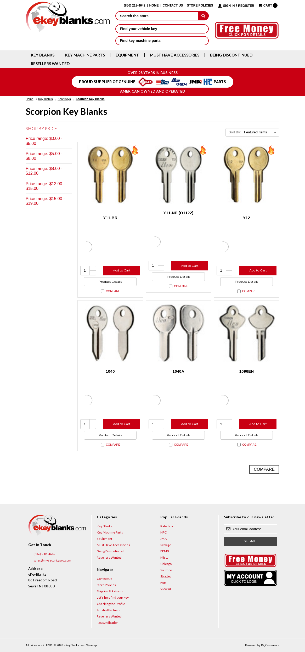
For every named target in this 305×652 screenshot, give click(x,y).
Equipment (127, 55)
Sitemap (91, 645)
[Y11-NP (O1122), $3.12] (178, 174)
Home (154, 5)
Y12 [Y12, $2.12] (246, 218)
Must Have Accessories (174, 55)
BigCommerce (270, 645)
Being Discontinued (231, 55)
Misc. (164, 557)
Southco (166, 570)
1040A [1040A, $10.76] (178, 371)
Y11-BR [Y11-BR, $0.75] (110, 218)
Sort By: (235, 132)
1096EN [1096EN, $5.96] (246, 371)
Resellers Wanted (50, 63)
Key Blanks (42, 55)
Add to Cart (122, 270)
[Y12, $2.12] (246, 174)
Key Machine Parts (85, 55)
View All (166, 589)
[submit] (203, 15)
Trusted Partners (109, 610)
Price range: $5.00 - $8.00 (44, 156)
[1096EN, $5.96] (246, 333)
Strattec (165, 576)
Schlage (165, 545)
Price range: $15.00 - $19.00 (45, 201)
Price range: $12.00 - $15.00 (45, 186)
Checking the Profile (111, 604)
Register (246, 6)
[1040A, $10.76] (178, 333)
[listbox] (261, 132)
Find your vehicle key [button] (162, 29)
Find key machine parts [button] (162, 40)
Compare (110, 291)
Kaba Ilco (166, 526)
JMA (163, 539)
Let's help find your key (113, 597)
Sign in (229, 6)
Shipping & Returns (110, 591)
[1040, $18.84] (110, 333)
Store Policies (200, 5)
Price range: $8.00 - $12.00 (44, 170)
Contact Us (173, 5)
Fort (163, 583)
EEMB (164, 551)
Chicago (166, 564)
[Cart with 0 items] (267, 5)
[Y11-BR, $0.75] (110, 174)
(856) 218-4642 (41, 554)
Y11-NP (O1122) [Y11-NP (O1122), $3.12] (178, 213)
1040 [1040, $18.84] (110, 371)
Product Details (110, 282)
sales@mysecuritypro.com (49, 560)
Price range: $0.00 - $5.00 (44, 140)
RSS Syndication (107, 623)
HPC (163, 532)
